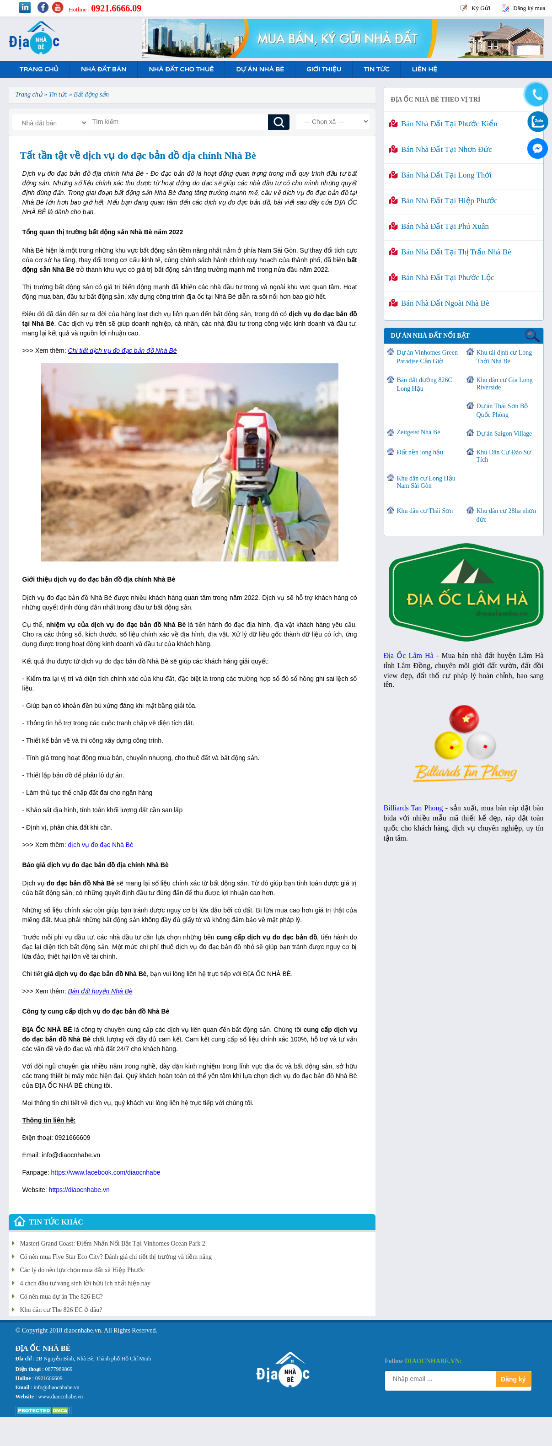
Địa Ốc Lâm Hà (409, 655)
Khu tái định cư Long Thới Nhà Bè (504, 357)
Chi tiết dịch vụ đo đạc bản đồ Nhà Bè (122, 350)
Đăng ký (513, 1379)
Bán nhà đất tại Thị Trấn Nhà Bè (450, 252)
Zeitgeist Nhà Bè (418, 432)
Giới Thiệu (323, 69)
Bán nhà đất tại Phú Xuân (439, 226)
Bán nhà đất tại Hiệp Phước (443, 200)
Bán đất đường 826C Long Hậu (424, 384)
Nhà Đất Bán (103, 69)
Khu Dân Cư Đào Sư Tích (504, 456)
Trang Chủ (39, 69)
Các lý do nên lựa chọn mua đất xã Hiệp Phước (82, 1270)
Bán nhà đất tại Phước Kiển (443, 123)
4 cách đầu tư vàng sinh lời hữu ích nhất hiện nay (85, 1283)
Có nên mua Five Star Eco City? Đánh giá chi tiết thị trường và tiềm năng (116, 1256)
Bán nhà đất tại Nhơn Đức (440, 149)
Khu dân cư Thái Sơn (425, 510)
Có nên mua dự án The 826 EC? (61, 1296)
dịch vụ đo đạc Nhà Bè (101, 844)
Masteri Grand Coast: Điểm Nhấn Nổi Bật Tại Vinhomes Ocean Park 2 (112, 1243)
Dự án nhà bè (260, 69)
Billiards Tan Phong (413, 808)
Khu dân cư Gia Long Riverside (505, 384)
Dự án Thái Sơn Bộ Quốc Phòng (502, 410)
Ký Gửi (481, 8)
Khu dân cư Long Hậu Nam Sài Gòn (426, 482)
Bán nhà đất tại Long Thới (440, 175)
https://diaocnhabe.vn (79, 1189)
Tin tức (376, 69)
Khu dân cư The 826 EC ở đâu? (61, 1309)
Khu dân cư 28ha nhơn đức (506, 515)
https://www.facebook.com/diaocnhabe (106, 1172)
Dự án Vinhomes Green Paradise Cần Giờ (427, 357)
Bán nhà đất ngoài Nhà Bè (439, 303)
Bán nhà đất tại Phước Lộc (441, 277)
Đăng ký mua (529, 8)
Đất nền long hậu (420, 452)
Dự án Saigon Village (504, 433)
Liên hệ (424, 69)
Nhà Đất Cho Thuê (181, 69)
